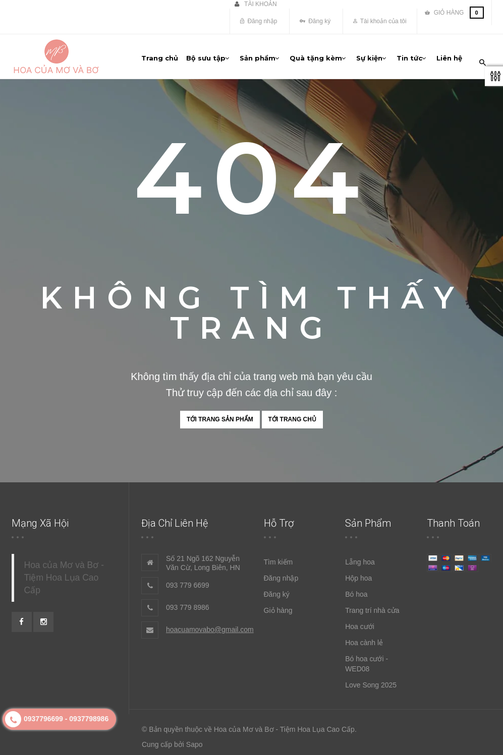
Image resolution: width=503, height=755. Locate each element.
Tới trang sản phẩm (220, 414)
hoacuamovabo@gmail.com (210, 625)
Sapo (194, 740)
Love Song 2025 (371, 680)
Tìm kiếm (278, 557)
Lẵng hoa (360, 557)
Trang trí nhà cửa (372, 606)
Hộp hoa (358, 574)
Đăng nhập (258, 21)
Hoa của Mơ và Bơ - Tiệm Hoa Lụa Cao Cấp (64, 573)
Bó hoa (356, 590)
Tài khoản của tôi (380, 21)
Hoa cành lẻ (364, 638)
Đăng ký (315, 21)
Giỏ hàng (278, 606)
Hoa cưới (359, 622)
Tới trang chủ (292, 414)
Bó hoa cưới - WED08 (366, 659)
